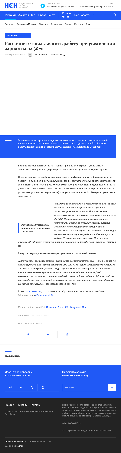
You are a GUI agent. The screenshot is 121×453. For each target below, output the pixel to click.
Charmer (19, 446)
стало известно (33, 291)
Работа (39, 323)
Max (84, 307)
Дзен (60, 307)
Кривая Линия (67, 15)
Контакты (22, 405)
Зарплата (29, 323)
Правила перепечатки (15, 441)
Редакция (9, 405)
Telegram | (76, 307)
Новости (51, 307)
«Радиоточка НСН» (45, 295)
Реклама (35, 405)
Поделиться (58, 54)
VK (66, 307)
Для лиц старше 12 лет (40, 441)
